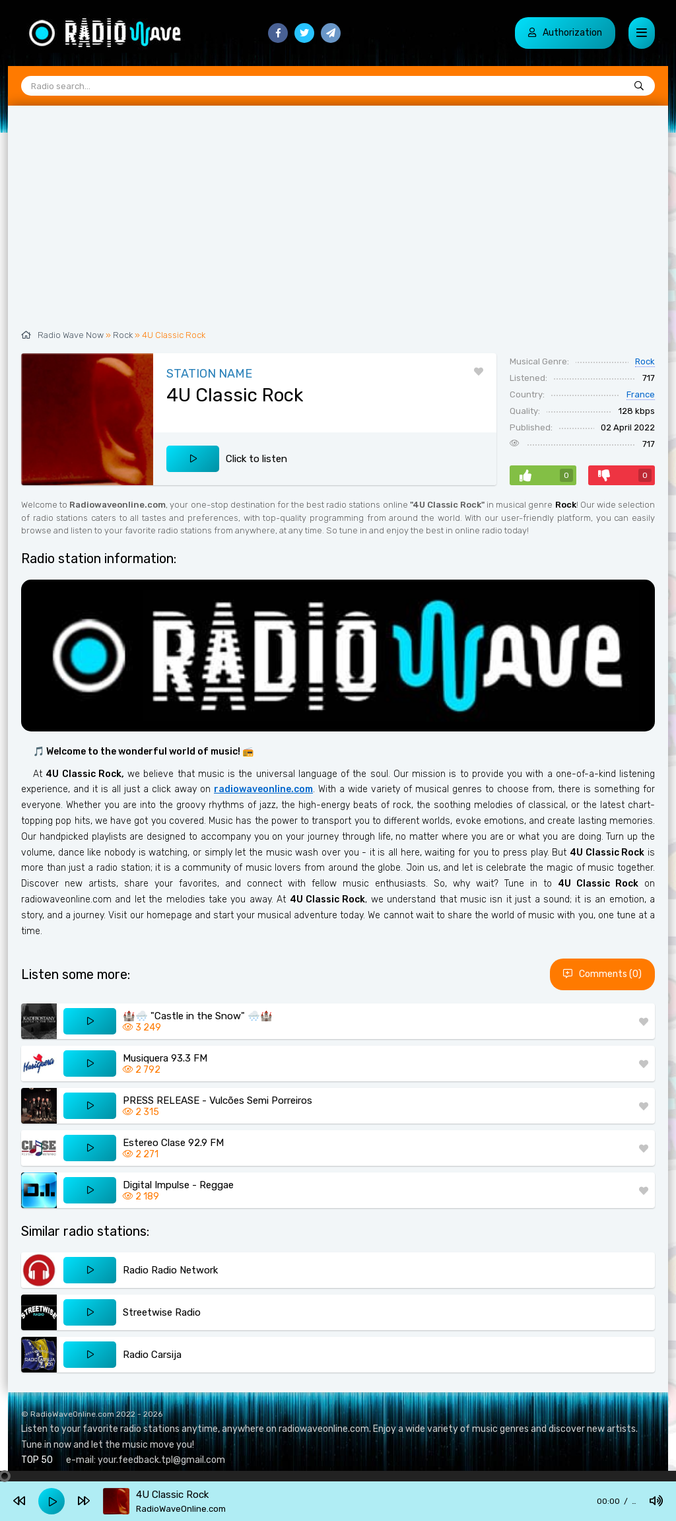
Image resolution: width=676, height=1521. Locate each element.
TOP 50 (37, 1460)
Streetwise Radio (162, 1312)
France (640, 394)
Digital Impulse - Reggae (178, 1185)
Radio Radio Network (170, 1270)
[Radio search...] (639, 86)
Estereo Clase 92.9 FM (173, 1143)
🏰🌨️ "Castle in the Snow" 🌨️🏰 (198, 1016)
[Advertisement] (338, 224)
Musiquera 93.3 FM (165, 1058)
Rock (123, 335)
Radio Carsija (152, 1355)
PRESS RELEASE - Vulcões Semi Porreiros (217, 1100)
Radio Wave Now (71, 335)
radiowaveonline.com (263, 789)
